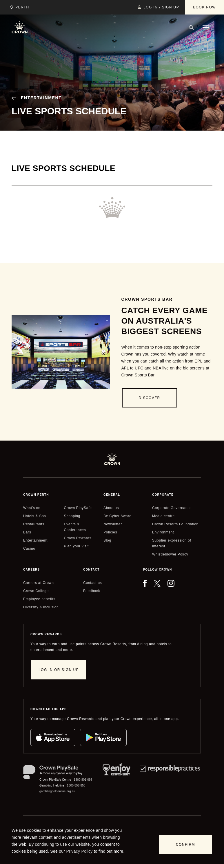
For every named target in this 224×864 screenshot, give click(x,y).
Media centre (163, 516)
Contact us (92, 583)
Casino (29, 548)
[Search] (191, 28)
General (111, 494)
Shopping (72, 516)
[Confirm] (185, 844)
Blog (107, 540)
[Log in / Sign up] (158, 7)
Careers (31, 569)
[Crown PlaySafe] (58, 773)
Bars (27, 532)
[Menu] (205, 28)
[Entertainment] (34, 98)
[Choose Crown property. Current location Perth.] (18, 7)
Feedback (91, 591)
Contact (91, 569)
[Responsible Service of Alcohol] (117, 779)
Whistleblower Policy (170, 554)
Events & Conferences (75, 527)
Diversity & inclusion (41, 607)
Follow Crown (157, 569)
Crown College (36, 591)
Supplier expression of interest (171, 543)
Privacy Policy (79, 851)
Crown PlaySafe (78, 508)
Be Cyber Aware (117, 516)
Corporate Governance (172, 508)
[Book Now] (204, 7)
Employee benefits (39, 599)
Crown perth (36, 494)
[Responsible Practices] (170, 779)
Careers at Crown (38, 583)
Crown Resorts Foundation (175, 524)
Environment (163, 532)
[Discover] (149, 397)
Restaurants (33, 524)
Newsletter (112, 524)
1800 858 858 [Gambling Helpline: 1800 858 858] (76, 785)
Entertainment (35, 540)
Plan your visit (76, 546)
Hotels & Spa (34, 516)
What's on (31, 508)
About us (111, 508)
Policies (110, 532)
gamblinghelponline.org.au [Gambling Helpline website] (57, 791)
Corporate (163, 494)
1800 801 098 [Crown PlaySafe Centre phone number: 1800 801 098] (83, 779)
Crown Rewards (78, 538)
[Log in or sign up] (58, 669)
